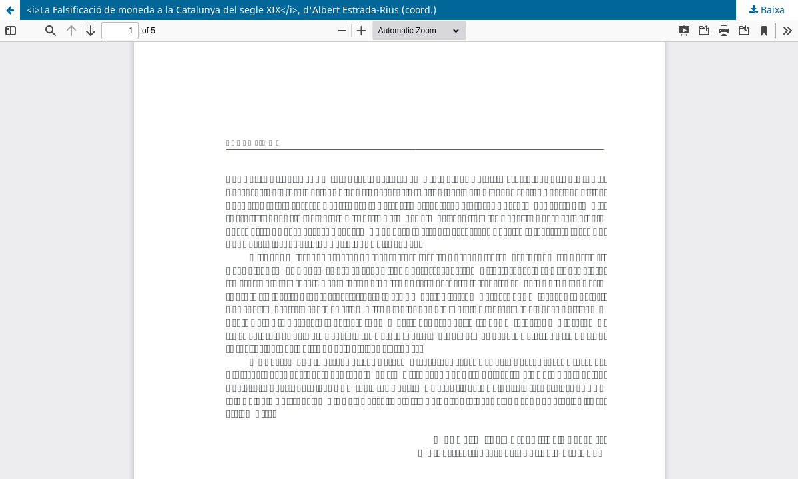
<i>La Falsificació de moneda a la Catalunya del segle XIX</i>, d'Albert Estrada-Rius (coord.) (231, 9)
